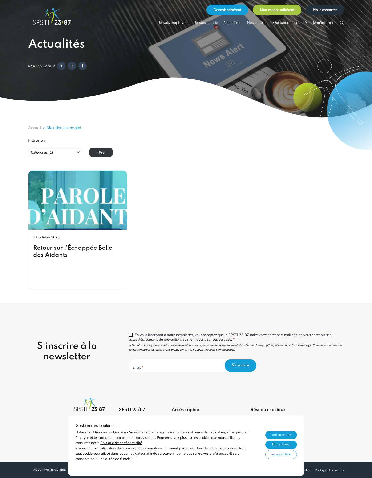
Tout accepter (281, 434)
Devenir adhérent (227, 10)
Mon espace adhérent (277, 10)
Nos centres (257, 22)
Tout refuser (281, 444)
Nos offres (232, 22)
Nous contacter (325, 10)
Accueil (34, 127)
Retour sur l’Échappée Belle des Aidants (72, 251)
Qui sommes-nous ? (290, 22)
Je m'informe (323, 22)
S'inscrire (240, 365)
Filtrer (101, 152)
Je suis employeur (174, 22)
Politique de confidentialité (121, 443)
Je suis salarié (206, 22)
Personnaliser (281, 454)
